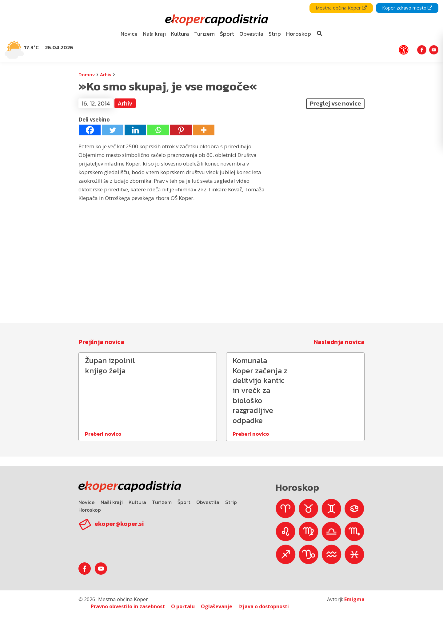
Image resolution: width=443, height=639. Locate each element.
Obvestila (207, 502)
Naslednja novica (339, 341)
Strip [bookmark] (275, 34)
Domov (86, 74)
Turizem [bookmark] (204, 34)
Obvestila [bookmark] (251, 34)
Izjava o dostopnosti (263, 606)
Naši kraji (112, 502)
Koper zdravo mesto (407, 8)
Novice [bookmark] (129, 34)
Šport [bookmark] (227, 34)
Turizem (162, 502)
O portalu (183, 606)
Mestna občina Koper (341, 8)
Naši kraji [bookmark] (154, 34)
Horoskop (89, 510)
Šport (184, 502)
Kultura (137, 502)
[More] (203, 130)
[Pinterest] (181, 130)
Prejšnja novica (101, 341)
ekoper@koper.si (119, 523)
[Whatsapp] (158, 130)
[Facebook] (90, 130)
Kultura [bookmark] (180, 34)
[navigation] (221, 31)
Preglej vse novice (335, 103)
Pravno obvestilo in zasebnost (128, 606)
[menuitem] (129, 34)
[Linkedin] (135, 130)
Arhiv (105, 74)
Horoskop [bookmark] (298, 34)
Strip (231, 502)
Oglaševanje (216, 606)
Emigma (354, 599)
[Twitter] (112, 130)
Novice (86, 502)
